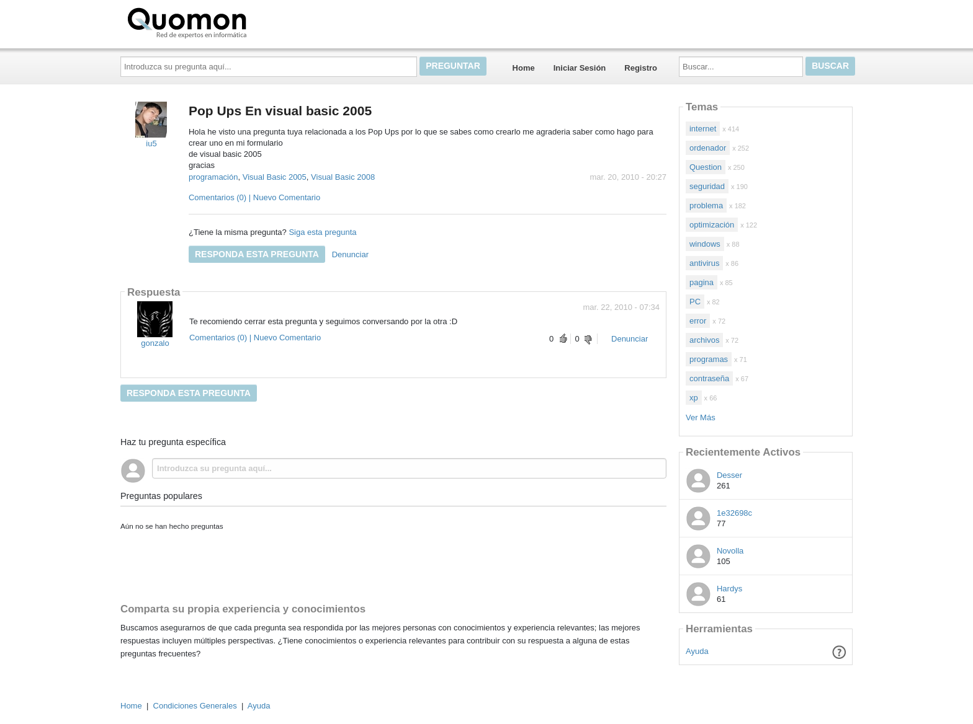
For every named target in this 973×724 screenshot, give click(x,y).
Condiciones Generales (195, 705)
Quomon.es (226, 22)
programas (708, 359)
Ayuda (697, 651)
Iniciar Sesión (580, 68)
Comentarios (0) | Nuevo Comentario (254, 197)
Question (705, 167)
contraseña (709, 378)
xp (693, 397)
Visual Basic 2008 (343, 177)
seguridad (707, 186)
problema (706, 205)
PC (695, 301)
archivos (704, 340)
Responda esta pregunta (257, 254)
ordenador (707, 147)
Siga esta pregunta (322, 232)
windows (704, 244)
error (697, 320)
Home (524, 68)
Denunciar (350, 254)
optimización (711, 224)
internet (702, 128)
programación (213, 177)
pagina (701, 282)
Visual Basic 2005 (275, 177)
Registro (640, 68)
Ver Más (700, 417)
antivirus (704, 263)
